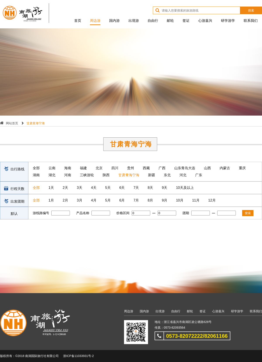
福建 (83, 168)
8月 (150, 200)
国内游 (114, 20)
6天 (122, 188)
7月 (136, 200)
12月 (212, 200)
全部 (36, 168)
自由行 (153, 20)
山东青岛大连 (184, 168)
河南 (67, 175)
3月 (79, 200)
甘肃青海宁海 (128, 175)
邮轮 (170, 20)
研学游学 (228, 20)
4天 (94, 188)
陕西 (106, 175)
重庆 (242, 168)
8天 (150, 188)
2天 (65, 188)
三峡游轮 (87, 175)
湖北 (51, 175)
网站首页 (12, 123)
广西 (162, 168)
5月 (108, 200)
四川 (114, 168)
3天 (79, 188)
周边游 (95, 20)
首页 (77, 20)
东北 (167, 175)
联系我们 (251, 20)
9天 (164, 188)
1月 (51, 200)
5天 (108, 188)
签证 (186, 20)
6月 (122, 200)
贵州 (130, 168)
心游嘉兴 (205, 20)
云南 (51, 168)
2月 (65, 200)
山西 (207, 168)
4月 (94, 200)
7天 (136, 188)
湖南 (36, 175)
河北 (182, 175)
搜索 (251, 10)
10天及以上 (185, 188)
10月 (179, 200)
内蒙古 (225, 168)
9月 (164, 200)
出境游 (133, 20)
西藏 (146, 168)
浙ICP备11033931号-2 (78, 356)
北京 (99, 168)
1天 (51, 188)
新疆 (151, 175)
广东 (198, 175)
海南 (67, 168)
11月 (196, 200)
